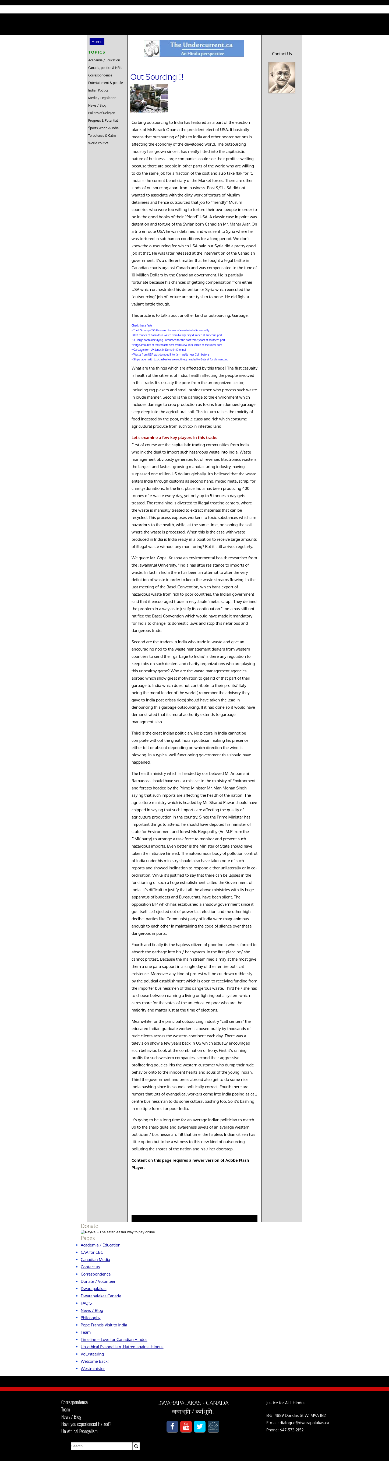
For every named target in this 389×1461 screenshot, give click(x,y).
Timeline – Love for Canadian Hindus (114, 1339)
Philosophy (91, 1317)
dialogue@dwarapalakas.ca (304, 1422)
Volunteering (92, 1354)
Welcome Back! (95, 1361)
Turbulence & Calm (102, 136)
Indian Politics (98, 90)
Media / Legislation (102, 98)
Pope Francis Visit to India (104, 1324)
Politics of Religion (101, 113)
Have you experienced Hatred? (86, 1423)
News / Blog (97, 105)
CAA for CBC (92, 1252)
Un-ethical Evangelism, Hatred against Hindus (122, 1346)
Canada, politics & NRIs (105, 68)
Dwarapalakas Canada (101, 1295)
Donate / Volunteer (98, 1281)
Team (86, 1332)
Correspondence (100, 75)
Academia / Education (104, 60)
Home (96, 41)
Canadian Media (95, 1259)
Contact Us (282, 53)
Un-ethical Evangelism (79, 1431)
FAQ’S (86, 1303)
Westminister (93, 1368)
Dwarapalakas (94, 1288)
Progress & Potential (103, 120)
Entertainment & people (105, 83)
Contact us (90, 1266)
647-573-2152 (292, 1429)
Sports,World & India (103, 128)
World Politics (98, 143)
